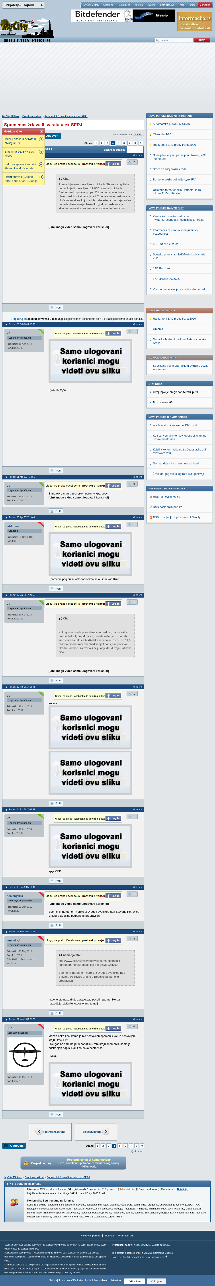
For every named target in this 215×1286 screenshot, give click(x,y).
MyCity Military (91, 5)
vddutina (13, 526)
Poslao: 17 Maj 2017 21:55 (22, 595)
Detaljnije (182, 1189)
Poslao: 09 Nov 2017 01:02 (22, 1019)
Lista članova (167, 5)
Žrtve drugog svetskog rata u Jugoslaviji (178, 346)
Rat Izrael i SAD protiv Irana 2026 (174, 191)
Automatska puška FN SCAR (171, 413)
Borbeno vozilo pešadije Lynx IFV (174, 468)
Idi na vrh (138, 1151)
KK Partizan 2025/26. (166, 533)
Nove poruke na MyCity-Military (170, 405)
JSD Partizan (161, 557)
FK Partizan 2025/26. (166, 567)
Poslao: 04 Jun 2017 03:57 (22, 809)
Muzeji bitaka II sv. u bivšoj (20, 141)
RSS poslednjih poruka (167, 379)
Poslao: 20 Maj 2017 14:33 (22, 687)
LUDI (10, 1028)
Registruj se (123, 5)
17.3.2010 (138, 134)
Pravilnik (151, 5)
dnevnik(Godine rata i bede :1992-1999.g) (21, 178)
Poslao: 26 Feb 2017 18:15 (22, 324)
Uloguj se (108, 5)
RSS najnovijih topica (166, 369)
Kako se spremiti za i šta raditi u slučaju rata (20, 166)
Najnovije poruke (90, 1235)
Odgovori (52, 135)
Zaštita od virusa (161, 1245)
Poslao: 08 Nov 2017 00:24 (22, 931)
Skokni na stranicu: (115, 149)
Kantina (139, 5)
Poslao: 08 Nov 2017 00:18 (22, 887)
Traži (181, 5)
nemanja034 (15, 896)
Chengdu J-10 (162, 423)
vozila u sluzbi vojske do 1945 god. (175, 298)
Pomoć (191, 5)
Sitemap (109, 1235)
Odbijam (156, 1281)
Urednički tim (126, 1235)
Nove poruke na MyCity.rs (166, 497)
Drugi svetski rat (31, 116)
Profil (58, 307)
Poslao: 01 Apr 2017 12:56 (22, 477)
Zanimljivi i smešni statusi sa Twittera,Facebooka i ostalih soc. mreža (178, 507)
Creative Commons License (158, 1253)
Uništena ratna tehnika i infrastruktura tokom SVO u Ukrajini (177, 480)
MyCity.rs (145, 1245)
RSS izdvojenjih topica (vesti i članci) (176, 390)
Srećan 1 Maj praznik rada (170, 458)
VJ (8, 333)
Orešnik (158, 201)
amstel (11, 940)
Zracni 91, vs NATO (19, 153)
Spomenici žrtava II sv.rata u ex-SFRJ (66, 116)
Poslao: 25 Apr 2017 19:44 (22, 517)
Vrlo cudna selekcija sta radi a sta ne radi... (180, 578)
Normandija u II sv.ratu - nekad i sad (176, 336)
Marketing (204, 5)
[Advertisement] (106, 81)
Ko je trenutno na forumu (25, 1183)
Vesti (136, 1245)
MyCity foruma (72, 1272)
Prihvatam (135, 1281)
